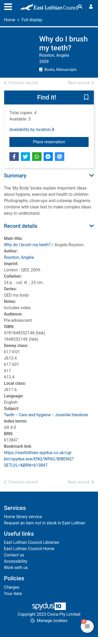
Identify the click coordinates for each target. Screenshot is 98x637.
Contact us (14, 554)
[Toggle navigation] (8, 6)
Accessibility (15, 561)
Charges (11, 587)
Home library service (23, 516)
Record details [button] (20, 226)
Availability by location (31, 129)
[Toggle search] (80, 7)
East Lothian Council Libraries (31, 542)
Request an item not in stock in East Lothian (44, 522)
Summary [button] (15, 175)
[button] (86, 97)
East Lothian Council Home (29, 548)
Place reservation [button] (61, 141)
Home (9, 19)
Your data (13, 593)
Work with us (16, 567)
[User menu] (91, 7)
